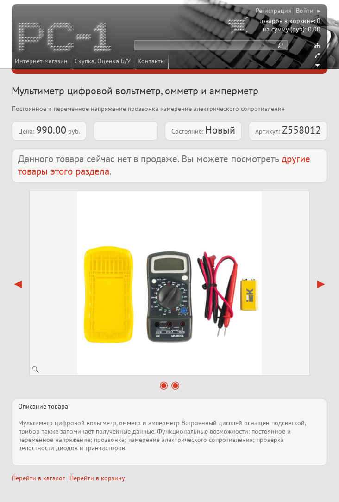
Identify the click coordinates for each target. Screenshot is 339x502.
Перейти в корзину (97, 478)
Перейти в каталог (38, 478)
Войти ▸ (308, 10)
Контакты (151, 61)
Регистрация (273, 10)
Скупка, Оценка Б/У (103, 61)
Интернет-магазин (41, 61)
